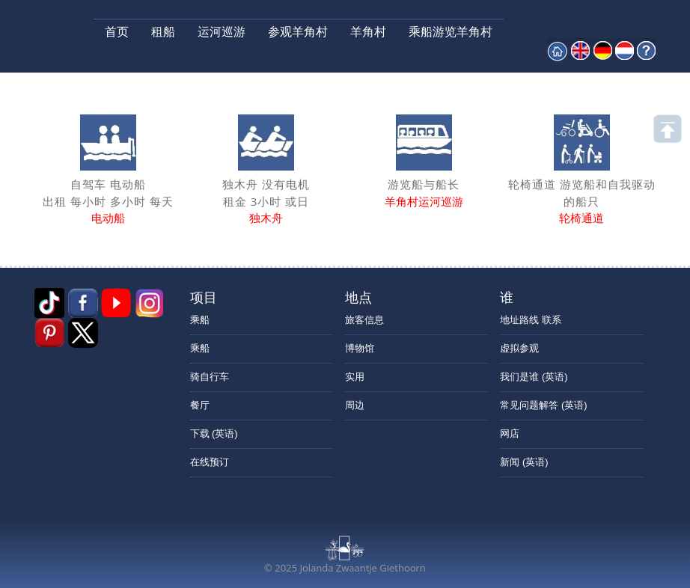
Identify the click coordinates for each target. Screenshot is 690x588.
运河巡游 (221, 31)
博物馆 (359, 348)
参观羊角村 (298, 31)
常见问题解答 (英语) (543, 405)
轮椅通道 (581, 217)
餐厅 (200, 405)
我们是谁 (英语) (533, 376)
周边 (354, 405)
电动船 (108, 217)
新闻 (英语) (524, 462)
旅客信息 (364, 319)
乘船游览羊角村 (450, 31)
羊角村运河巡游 (424, 201)
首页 (117, 31)
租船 (163, 31)
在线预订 (209, 462)
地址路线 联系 (530, 319)
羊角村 (368, 31)
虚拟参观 (519, 348)
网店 (509, 433)
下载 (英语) (214, 433)
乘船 (200, 319)
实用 (354, 376)
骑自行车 (209, 376)
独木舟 (266, 217)
